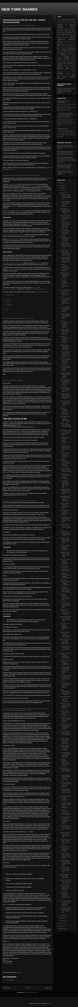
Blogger (49, 1003)
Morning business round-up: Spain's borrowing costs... (65, 440)
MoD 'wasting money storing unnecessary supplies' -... (65, 232)
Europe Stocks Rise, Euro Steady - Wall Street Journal (65, 253)
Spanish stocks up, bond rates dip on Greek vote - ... (65, 870)
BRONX (59, 21)
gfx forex (66, 42)
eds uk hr (73, 34)
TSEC (73, 75)
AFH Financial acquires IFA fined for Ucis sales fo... (64, 275)
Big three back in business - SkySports (13, 380)
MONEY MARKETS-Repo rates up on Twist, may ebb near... (65, 267)
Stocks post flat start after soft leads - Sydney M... (65, 527)
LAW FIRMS (60, 51)
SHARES (60, 68)
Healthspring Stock (62, 128)
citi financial (70, 24)
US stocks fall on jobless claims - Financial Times (65, 470)
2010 (60, 926)
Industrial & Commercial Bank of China (13, 263)
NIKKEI (70, 63)
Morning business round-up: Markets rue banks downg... (65, 419)
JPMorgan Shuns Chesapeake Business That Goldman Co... (65, 354)
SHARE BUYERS (70, 66)
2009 (60, 928)
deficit (9, 221)
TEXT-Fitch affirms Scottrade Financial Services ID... (65, 562)
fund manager (13, 206)
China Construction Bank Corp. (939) (12, 189)
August (63, 187)
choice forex (69, 22)
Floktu (49, 827)
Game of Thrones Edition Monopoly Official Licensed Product (64, 147)
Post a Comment (9, 980)
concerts (67, 28)
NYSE (73, 63)
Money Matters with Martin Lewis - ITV (64, 876)
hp (72, 45)
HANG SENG (65, 45)
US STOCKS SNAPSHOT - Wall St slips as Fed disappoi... (65, 590)
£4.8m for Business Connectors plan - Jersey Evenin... (64, 597)
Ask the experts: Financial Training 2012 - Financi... (65, 455)
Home (27, 988)
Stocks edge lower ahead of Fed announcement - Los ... (65, 619)
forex (59, 41)
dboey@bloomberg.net (42, 292)
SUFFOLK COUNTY (70, 73)
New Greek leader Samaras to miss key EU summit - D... (65, 382)
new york (66, 60)
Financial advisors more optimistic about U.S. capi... (65, 316)
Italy (47, 179)
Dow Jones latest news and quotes (66, 31)
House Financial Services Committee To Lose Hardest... (65, 634)
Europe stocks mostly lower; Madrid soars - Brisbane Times (18, 318)
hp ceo (64, 46)
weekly (25, 190)
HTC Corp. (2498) (31, 186)
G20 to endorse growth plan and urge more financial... (65, 685)
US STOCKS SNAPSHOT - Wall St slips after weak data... (65, 484)
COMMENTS (9, 305)
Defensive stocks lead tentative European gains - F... (65, 791)
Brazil (44, 189)
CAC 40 (70, 21)
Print (7, 310)
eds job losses (66, 34)
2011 (60, 923)
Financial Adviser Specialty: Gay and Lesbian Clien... (65, 448)
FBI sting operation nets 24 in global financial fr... (65, 239)
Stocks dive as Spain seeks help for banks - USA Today (65, 347)
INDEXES (64, 48)
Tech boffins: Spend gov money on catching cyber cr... (65, 895)
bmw (67, 19)
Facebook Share (10, 295)
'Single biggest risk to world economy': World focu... (64, 741)
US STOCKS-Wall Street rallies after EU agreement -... (65, 204)
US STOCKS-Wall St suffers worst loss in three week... (65, 433)
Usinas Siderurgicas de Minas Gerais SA (13, 234)
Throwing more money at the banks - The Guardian (64, 888)
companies (60, 28)
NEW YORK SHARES (19, 9)
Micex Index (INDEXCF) (14, 239)
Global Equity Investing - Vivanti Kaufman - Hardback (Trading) (65, 172)
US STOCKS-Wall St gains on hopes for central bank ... (65, 699)
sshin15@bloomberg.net (37, 289)
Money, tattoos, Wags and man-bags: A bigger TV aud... (65, 396)
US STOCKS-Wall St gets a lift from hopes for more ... (65, 678)
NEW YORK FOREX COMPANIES (63, 101)
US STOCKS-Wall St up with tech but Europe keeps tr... (65, 903)
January (63, 920)
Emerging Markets (13, 184)
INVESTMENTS (66, 50)
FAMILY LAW (65, 35)
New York (35, 287)
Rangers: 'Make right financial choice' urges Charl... (64, 541)
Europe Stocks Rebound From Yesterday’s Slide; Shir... (65, 332)
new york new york (67, 61)
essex (58, 35)
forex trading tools (65, 41)
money (66, 57)
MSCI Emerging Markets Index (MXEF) (15, 210)
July (62, 190)
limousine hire (72, 51)
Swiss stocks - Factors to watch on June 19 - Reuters (65, 812)
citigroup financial (66, 26)
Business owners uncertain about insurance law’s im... (65, 197)
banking (64, 19)
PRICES (60, 65)
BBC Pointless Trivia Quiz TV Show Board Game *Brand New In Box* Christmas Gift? (65, 153)
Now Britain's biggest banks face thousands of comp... (65, 211)
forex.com (73, 41)
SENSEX (59, 67)
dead (68, 29)
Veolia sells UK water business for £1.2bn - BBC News (65, 225)
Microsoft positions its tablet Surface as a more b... (65, 798)
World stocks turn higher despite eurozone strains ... (65, 720)
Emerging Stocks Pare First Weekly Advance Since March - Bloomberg (21, 175)
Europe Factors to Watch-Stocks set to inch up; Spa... (65, 842)
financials (72, 39)
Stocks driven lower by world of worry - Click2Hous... (65, 476)
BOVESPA (72, 19)
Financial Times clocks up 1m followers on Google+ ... (64, 849)
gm (58, 45)
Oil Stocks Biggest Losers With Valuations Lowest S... (65, 361)
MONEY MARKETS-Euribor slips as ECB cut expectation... (65, 463)
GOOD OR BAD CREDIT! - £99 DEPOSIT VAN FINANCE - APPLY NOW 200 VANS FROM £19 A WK (66, 160)
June (62, 192)
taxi (65, 75)
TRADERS (68, 75)
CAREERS (63, 22)
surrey (58, 75)
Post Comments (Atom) (31, 992)
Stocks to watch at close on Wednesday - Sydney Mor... (65, 655)
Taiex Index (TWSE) (13, 269)
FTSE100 (60, 42)
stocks (60, 73)
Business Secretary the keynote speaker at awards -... (64, 324)
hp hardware (69, 46)
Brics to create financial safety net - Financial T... (65, 734)
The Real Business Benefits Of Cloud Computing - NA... (64, 283)
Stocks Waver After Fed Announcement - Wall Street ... (65, 612)
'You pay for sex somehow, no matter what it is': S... (64, 403)
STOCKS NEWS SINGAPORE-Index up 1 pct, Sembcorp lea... (65, 260)
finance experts (62, 37)
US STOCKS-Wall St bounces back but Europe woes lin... (65, 293)
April (62, 918)
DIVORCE (72, 29)
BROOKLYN (64, 21)
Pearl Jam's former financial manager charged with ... (65, 575)
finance (72, 36)
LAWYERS (65, 51)
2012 (60, 185)
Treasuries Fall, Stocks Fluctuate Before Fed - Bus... (64, 627)
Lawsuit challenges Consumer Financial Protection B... (65, 411)
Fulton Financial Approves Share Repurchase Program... (65, 706)
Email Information (7, 963)
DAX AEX (63, 29)
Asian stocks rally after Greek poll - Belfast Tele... (65, 881)
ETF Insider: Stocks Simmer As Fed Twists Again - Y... (65, 389)
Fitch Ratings (46, 195)
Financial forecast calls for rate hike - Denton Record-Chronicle (19, 25)
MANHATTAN (69, 53)
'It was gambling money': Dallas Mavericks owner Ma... (65, 755)
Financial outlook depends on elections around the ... (65, 547)
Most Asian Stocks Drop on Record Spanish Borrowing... (65, 805)
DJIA (58, 31)
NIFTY (65, 63)
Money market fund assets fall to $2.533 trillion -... (65, 426)
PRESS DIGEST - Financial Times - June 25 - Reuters (65, 375)
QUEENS (73, 65)
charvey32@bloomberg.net (10, 289)
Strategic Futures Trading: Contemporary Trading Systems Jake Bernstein (64, 166)
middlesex (59, 57)
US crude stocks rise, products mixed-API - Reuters (65, 309)
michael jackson (71, 55)
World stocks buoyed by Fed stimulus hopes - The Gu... (65, 534)
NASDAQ (66, 58)
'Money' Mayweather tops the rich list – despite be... (65, 692)
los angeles (61, 53)
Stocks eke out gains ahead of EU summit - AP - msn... (65, 246)
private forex (67, 65)
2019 (60, 183)
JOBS (73, 50)
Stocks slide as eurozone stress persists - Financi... (65, 368)
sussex (62, 75)
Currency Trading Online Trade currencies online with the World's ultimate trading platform (66, 90)
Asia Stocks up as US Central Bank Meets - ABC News (65, 641)
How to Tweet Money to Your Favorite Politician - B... (65, 713)
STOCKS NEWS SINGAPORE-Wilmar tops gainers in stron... (65, 670)
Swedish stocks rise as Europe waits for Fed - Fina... (65, 605)
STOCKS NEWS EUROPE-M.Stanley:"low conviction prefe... (65, 820)
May (62, 915)
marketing (63, 55)
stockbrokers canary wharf (66, 71)
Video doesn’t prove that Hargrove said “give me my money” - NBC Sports (65, 115)
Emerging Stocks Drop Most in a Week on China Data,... (65, 492)
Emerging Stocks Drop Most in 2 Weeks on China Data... (65, 499)
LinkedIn (8, 300)
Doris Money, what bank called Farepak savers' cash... (65, 520)
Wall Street (61, 77)
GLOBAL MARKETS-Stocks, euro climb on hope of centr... (65, 762)
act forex (59, 19)
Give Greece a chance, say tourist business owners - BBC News (20, 501)
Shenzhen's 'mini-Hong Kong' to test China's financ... (65, 218)
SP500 (67, 68)
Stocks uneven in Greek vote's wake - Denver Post (65, 835)
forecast (30, 224)
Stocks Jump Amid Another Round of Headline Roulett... (65, 727)
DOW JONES (64, 31)
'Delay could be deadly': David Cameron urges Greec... (65, 856)
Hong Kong (39, 263)
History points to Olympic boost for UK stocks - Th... (65, 648)
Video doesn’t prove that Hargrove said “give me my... (65, 569)
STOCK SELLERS (69, 70)
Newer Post (6, 988)
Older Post (48, 988)
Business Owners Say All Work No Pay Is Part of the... (65, 910)
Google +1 (8, 302)
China (47, 178)
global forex (72, 42)
